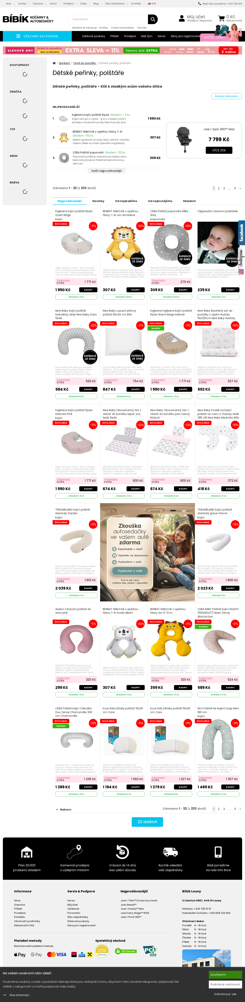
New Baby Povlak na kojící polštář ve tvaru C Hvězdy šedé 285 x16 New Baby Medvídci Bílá (218, 415)
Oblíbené (73, 908)
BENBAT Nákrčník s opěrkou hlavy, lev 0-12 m (168, 610)
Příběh (114, 36)
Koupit (88, 289)
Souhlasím (218, 975)
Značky (22, 3)
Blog (96, 3)
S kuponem (63, 280)
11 (235, 188)
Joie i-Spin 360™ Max (219, 129)
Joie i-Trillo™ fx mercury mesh (139, 900)
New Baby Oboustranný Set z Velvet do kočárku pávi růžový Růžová (170, 413)
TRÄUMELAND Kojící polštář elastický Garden (72, 513)
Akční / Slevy (219, 37)
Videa (83, 3)
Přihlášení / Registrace (199, 20)
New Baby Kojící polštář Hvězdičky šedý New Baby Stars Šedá (76, 316)
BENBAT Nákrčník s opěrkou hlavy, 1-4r (97, 132)
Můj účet (196, 16)
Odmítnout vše (225, 994)
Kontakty (136, 3)
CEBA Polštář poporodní (88, 152)
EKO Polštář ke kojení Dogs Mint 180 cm (218, 712)
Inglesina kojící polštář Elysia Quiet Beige (73, 215)
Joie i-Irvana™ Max (132, 908)
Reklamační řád (24, 925)
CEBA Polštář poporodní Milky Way (169, 215)
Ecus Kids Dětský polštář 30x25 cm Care (123, 710)
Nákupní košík (234, 20)
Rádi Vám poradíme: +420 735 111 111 (220, 3)
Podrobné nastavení (225, 984)
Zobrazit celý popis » (227, 96)
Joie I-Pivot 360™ (131, 916)
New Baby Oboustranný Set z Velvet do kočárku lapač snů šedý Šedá (122, 413)
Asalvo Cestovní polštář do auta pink (73, 610)
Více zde (219, 150)
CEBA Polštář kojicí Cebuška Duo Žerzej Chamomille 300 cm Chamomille (73, 714)
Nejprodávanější (70, 201)
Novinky (99, 201)
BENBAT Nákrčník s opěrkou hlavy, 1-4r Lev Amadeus (120, 213)
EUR (152, 3)
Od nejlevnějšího (161, 201)
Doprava (38, 3)
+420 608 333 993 (219, 912)
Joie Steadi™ (128, 904)
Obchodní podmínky (27, 920)
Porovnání (73, 912)
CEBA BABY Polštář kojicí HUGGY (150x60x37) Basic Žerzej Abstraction (218, 614)
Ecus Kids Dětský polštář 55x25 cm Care (170, 710)
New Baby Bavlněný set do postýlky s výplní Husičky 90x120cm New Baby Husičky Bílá (216, 316)
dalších (147, 821)
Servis (53, 3)
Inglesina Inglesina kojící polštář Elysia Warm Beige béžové (171, 312)
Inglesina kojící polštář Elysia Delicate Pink (73, 414)
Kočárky (103, 27)
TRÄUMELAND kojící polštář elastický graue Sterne (215, 513)
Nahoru (63, 809)
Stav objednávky (115, 3)
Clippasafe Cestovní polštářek (218, 211)
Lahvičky (142, 27)
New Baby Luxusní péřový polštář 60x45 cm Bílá (119, 312)
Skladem (190, 201)
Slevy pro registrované (185, 36)
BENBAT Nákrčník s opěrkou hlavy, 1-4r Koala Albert (120, 610)
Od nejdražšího (127, 201)
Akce (8, 3)
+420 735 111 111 (202, 908)
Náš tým (146, 36)
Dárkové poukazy (93, 36)
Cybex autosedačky (122, 27)
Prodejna (68, 3)
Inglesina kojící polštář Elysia (90, 115)
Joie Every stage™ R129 (135, 912)
